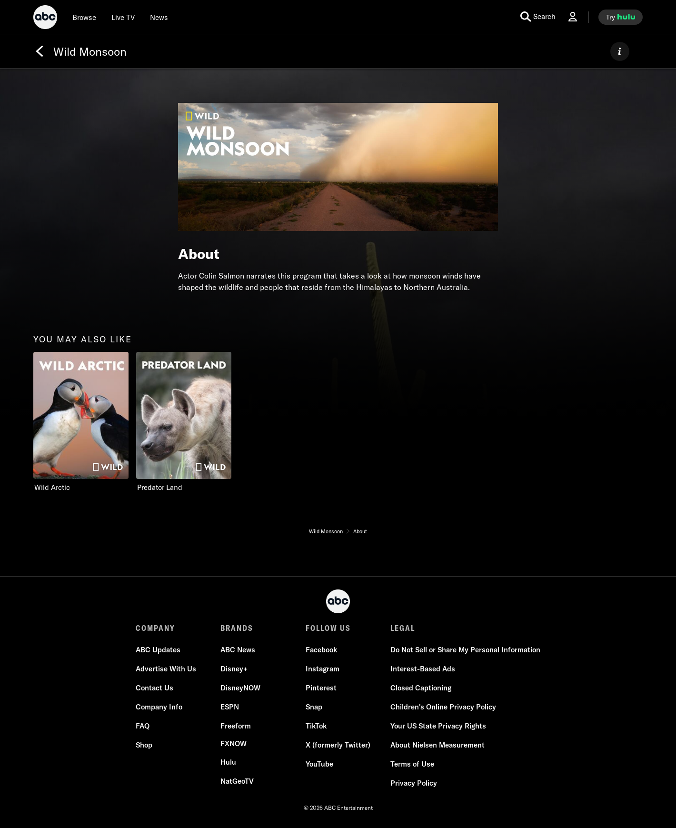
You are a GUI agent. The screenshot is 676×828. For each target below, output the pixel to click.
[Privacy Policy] (413, 783)
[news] (159, 17)
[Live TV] (123, 17)
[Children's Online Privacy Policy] (443, 707)
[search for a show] (538, 17)
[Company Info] (159, 707)
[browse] (84, 17)
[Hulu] (228, 762)
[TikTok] (316, 726)
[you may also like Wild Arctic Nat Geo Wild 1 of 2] (81, 422)
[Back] (39, 51)
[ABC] (45, 18)
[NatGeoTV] (237, 781)
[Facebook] (321, 650)
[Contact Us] (154, 688)
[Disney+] (234, 669)
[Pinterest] (321, 688)
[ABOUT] (619, 51)
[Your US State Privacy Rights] (438, 726)
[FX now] (233, 743)
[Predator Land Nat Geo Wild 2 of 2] (183, 422)
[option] (81, 422)
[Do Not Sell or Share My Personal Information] (465, 650)
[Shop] (144, 745)
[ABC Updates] (158, 650)
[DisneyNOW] (240, 688)
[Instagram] (322, 669)
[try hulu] (620, 17)
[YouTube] (319, 764)
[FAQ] (142, 726)
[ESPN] (229, 707)
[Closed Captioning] (420, 688)
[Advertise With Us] (166, 669)
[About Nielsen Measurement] (437, 745)
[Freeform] (235, 726)
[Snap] (314, 707)
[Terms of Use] (412, 764)
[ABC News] (237, 650)
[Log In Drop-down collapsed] (572, 17)
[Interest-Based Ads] (422, 669)
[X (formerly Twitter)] (338, 745)
